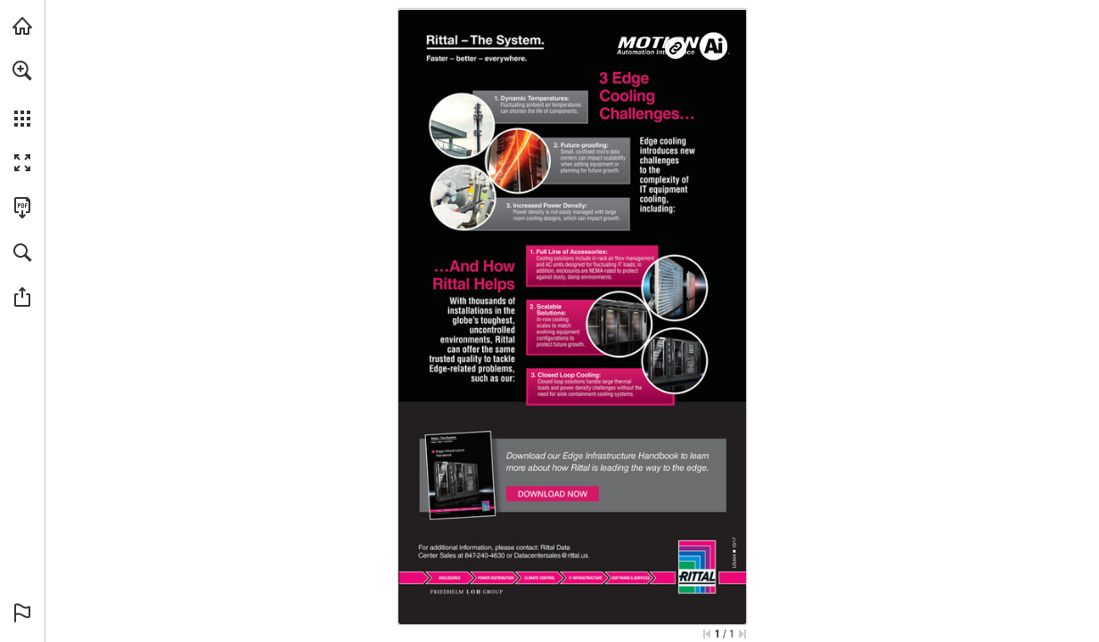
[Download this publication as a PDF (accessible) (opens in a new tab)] (22, 207)
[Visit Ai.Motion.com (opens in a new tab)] (22, 26)
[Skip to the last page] (742, 634)
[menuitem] (22, 94)
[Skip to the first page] (706, 634)
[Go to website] (675, 48)
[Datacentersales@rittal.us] (552, 555)
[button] (22, 70)
